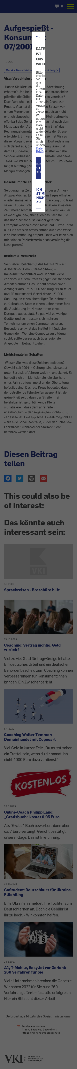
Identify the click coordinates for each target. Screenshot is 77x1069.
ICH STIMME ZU (38, 168)
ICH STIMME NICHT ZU (38, 195)
